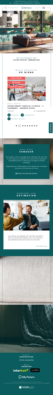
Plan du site (15, 383)
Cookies (47, 383)
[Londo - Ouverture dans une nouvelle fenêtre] (35, 370)
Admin (29, 383)
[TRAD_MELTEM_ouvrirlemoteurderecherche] (6, 8)
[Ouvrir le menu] (43, 8)
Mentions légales (23, 383)
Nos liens (34, 383)
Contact (51, 127)
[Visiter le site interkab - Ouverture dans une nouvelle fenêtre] (20, 370)
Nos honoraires (7, 383)
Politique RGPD (41, 383)
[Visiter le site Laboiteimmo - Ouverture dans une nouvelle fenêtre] (26, 389)
